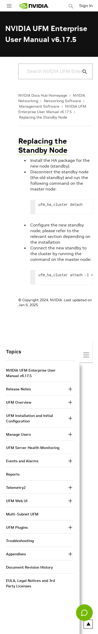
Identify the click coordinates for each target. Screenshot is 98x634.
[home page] (34, 6)
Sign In (86, 5)
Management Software (39, 106)
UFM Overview (18, 402)
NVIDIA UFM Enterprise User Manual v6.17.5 (31, 373)
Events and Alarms (22, 461)
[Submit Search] (82, 72)
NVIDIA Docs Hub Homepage (42, 95)
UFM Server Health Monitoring (32, 447)
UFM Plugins (17, 527)
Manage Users (18, 434)
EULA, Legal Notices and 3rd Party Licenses (30, 583)
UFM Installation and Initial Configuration (29, 418)
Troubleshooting (20, 540)
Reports (13, 474)
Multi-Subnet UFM (22, 514)
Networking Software (62, 101)
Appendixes (16, 554)
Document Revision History (29, 567)
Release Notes (18, 389)
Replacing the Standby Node (43, 117)
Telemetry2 (16, 487)
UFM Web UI (16, 500)
